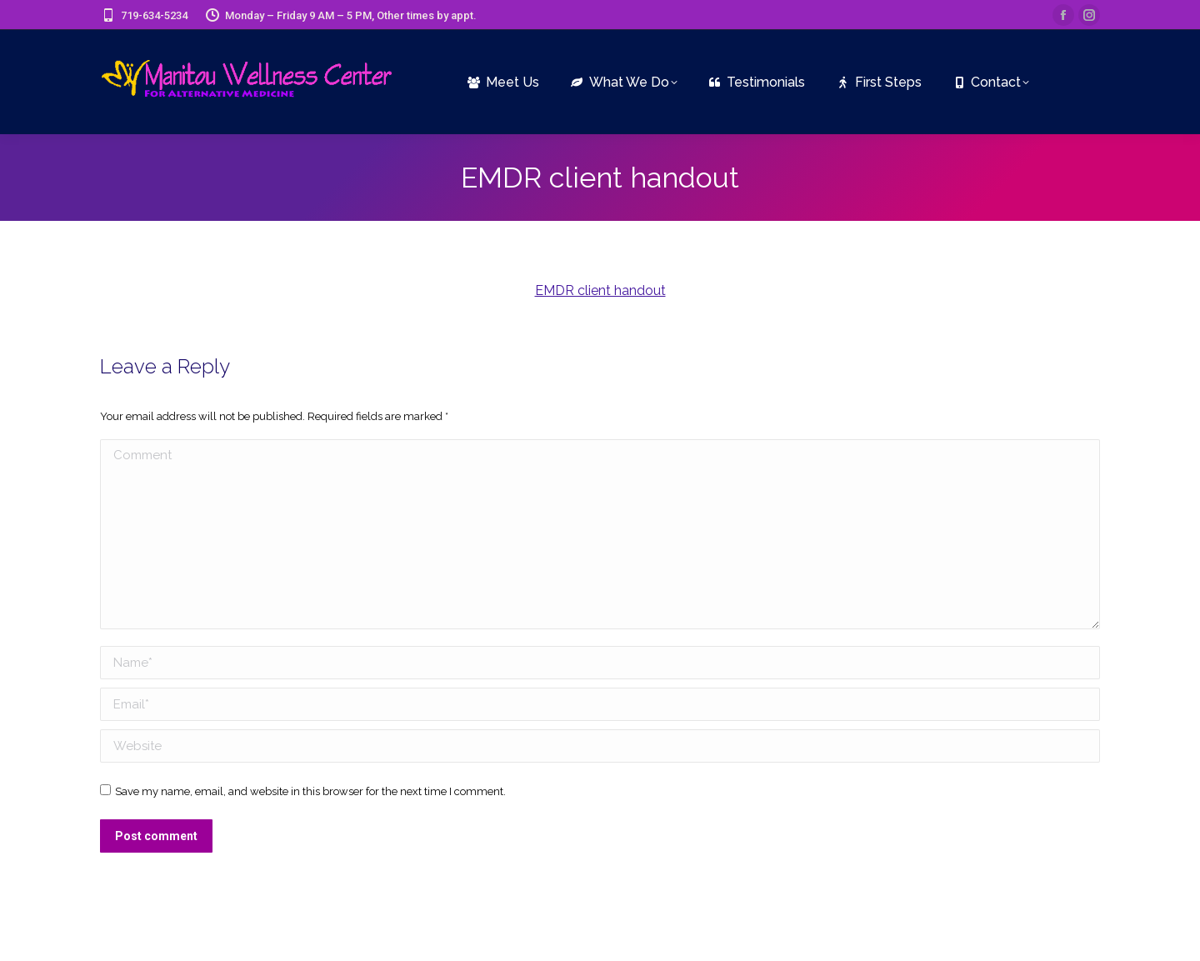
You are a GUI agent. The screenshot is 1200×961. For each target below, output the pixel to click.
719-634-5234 (144, 15)
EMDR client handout (600, 290)
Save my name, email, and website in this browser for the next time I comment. (310, 791)
